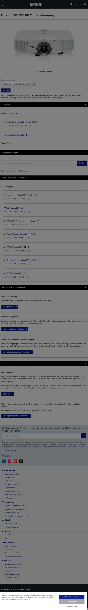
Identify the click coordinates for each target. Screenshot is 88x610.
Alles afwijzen (71, 601)
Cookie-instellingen (72, 606)
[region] (43, 601)
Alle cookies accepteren (71, 596)
